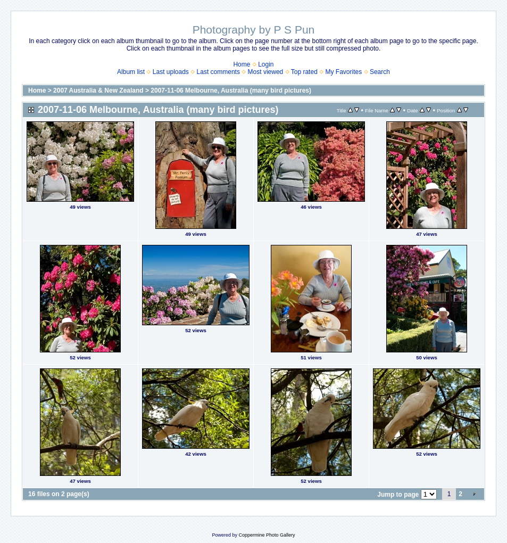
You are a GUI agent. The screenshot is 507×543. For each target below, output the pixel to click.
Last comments (218, 72)
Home (241, 64)
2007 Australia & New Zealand (98, 90)
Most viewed (266, 72)
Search (380, 72)
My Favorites (344, 72)
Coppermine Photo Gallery (266, 535)
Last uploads (171, 72)
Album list (131, 72)
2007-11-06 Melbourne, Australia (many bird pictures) (231, 90)
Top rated (304, 72)
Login (265, 64)
